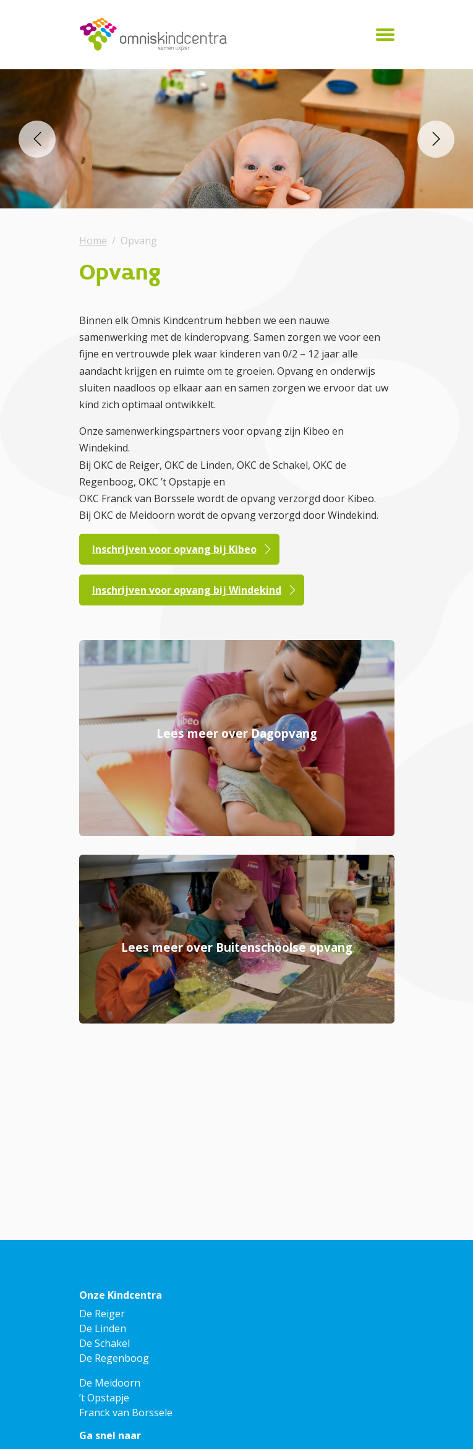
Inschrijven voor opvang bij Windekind (186, 590)
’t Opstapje (104, 1397)
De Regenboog (114, 1358)
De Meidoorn (109, 1383)
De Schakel (104, 1343)
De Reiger (102, 1313)
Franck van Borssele (126, 1412)
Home (93, 240)
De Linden (102, 1328)
